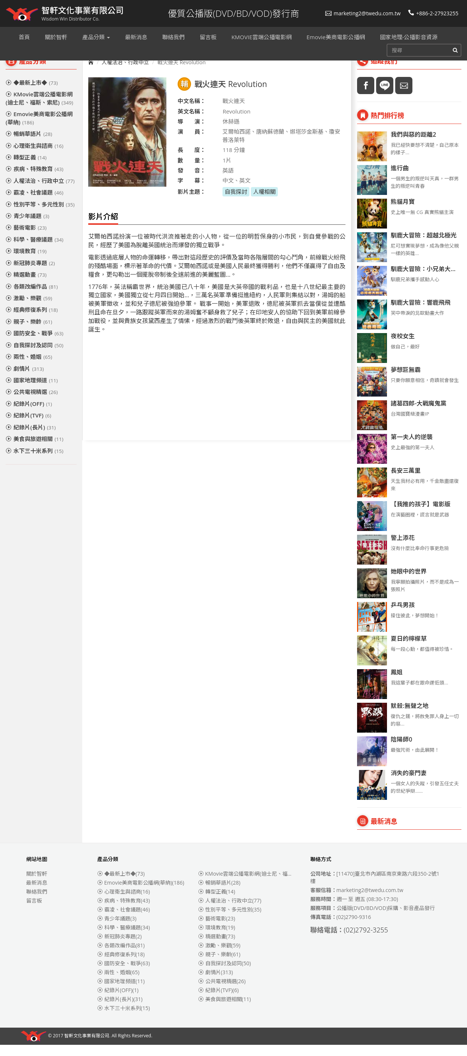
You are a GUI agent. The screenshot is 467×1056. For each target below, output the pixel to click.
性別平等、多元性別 (40, 215)
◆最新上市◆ (32, 93)
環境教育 (26, 262)
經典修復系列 (32, 320)
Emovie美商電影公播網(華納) (39, 129)
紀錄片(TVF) (28, 426)
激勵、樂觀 (29, 309)
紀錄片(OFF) (29, 415)
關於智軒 (36, 884)
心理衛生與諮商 (34, 157)
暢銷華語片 (29, 145)
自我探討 (236, 202)
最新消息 (36, 893)
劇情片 (25, 379)
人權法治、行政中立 (40, 192)
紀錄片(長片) (31, 438)
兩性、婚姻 (29, 368)
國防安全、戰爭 (34, 344)
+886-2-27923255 (433, 13)
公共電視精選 (32, 403)
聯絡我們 (36, 902)
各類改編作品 (32, 297)
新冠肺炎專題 (30, 274)
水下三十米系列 (34, 462)
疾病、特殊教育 (34, 180)
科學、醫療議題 (34, 250)
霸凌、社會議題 (34, 203)
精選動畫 (26, 285)
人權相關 (264, 202)
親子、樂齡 (29, 332)
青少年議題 (27, 227)
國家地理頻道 (32, 391)
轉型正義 (26, 168)
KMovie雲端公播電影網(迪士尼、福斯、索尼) (39, 109)
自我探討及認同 (34, 356)
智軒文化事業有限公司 (86, 1047)
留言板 (34, 911)
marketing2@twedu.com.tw (362, 13)
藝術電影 (26, 238)
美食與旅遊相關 (34, 450)
